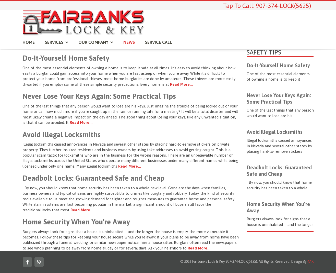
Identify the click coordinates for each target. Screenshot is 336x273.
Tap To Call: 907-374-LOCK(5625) (267, 5)
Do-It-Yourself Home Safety (65, 58)
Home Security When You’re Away (76, 222)
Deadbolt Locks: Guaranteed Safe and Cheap (93, 178)
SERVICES (54, 42)
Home (28, 42)
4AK (310, 261)
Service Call (158, 42)
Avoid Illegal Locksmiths (61, 134)
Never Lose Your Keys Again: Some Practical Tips (99, 96)
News (129, 42)
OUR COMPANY (93, 42)
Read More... (181, 84)
